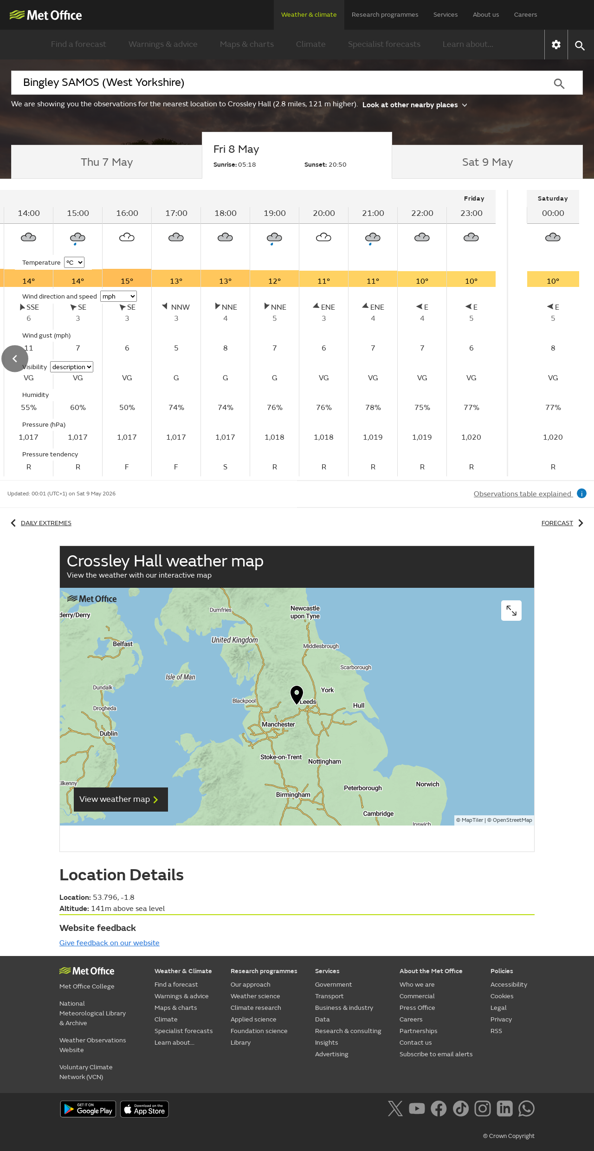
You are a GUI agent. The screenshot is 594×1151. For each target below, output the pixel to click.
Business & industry (344, 1008)
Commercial (417, 996)
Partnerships (419, 1031)
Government (333, 984)
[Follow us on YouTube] (419, 1110)
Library (241, 1043)
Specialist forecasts (384, 44)
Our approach (251, 984)
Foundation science (259, 1031)
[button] (579, 44)
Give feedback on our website (109, 943)
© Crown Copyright (509, 1136)
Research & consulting (348, 1031)
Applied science (254, 1019)
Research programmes (385, 15)
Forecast (564, 523)
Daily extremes (39, 523)
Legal (499, 1008)
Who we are (417, 984)
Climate (311, 44)
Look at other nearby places (414, 104)
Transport (329, 996)
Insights (326, 1043)
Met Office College (87, 986)
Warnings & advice (163, 44)
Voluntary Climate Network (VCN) (86, 1072)
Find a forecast (78, 44)
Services (445, 15)
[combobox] (273, 82)
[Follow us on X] (397, 1110)
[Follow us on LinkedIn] (507, 1110)
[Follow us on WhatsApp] (526, 1110)
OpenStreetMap (512, 820)
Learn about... (468, 44)
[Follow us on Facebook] (441, 1110)
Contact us (416, 1043)
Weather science (255, 996)
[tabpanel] (553, 333)
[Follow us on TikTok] (462, 1110)
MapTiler (472, 820)
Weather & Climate (183, 971)
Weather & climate (309, 15)
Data (322, 1019)
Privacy (501, 1019)
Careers (525, 15)
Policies (502, 971)
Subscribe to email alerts (436, 1054)
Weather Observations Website (92, 1045)
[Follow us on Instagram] (484, 1110)
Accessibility (509, 984)
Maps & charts (247, 44)
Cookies (502, 996)
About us (486, 15)
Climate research (256, 1008)
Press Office (417, 1008)
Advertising (332, 1054)
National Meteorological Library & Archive (92, 1013)
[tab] (106, 162)
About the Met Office (431, 971)
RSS (496, 1031)
